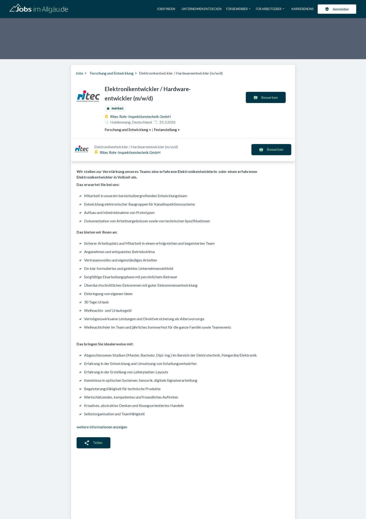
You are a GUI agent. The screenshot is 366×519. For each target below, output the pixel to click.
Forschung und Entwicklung (112, 73)
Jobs (79, 73)
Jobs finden (166, 9)
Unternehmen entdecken (202, 9)
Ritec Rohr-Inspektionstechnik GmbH (140, 116)
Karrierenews (302, 9)
